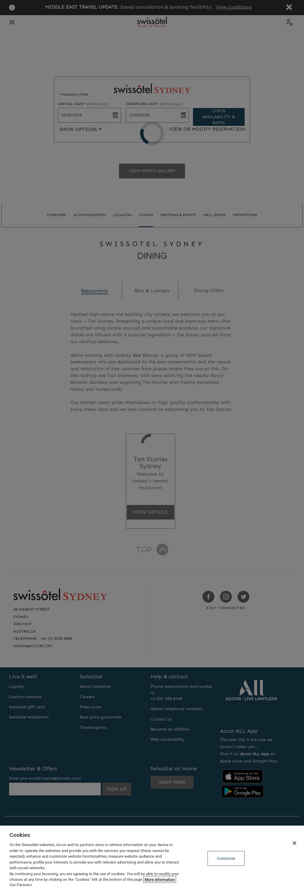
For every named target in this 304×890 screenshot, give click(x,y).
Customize (226, 858)
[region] (152, 858)
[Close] (294, 843)
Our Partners (21, 885)
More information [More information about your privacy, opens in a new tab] (160, 879)
